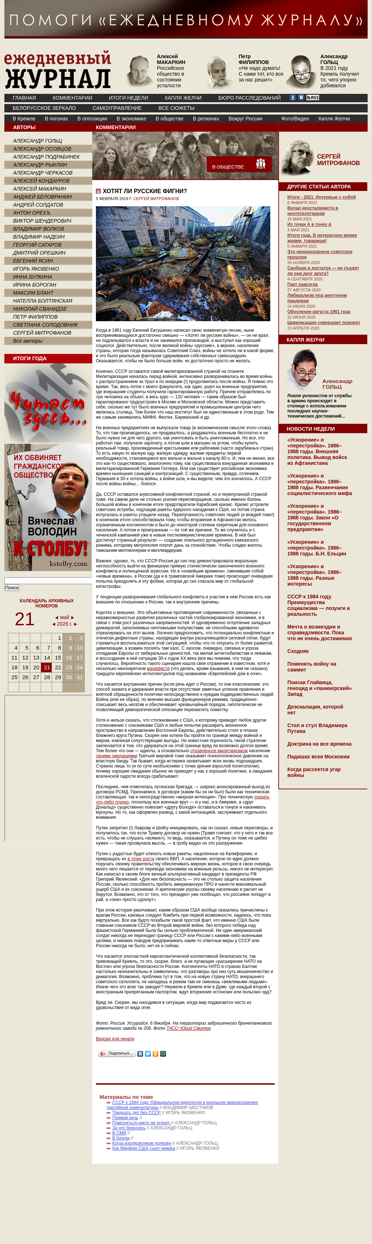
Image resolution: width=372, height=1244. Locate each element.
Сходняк (297, 651)
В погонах (56, 118)
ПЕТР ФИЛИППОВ (35, 317)
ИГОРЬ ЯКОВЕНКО (36, 269)
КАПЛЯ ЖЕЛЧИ (183, 98)
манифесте (158, 668)
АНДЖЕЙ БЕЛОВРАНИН (42, 197)
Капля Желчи (334, 118)
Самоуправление (117, 108)
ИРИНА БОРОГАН (34, 285)
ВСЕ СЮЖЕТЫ (176, 108)
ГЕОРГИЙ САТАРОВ (37, 245)
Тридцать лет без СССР (137, 1112)
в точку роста (141, 858)
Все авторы (27, 341)
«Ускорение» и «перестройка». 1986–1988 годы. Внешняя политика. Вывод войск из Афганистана (317, 451)
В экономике (131, 118)
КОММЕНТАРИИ (72, 98)
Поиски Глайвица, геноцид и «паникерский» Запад (319, 688)
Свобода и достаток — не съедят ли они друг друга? (323, 271)
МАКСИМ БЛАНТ (33, 293)
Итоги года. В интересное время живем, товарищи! (322, 238)
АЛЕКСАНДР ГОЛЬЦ (37, 141)
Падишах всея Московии (318, 756)
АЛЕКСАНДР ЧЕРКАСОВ (43, 173)
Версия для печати (115, 1038)
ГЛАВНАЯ (24, 98)
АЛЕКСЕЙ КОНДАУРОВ (41, 181)
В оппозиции (92, 118)
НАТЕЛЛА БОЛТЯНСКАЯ (42, 301)
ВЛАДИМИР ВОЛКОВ (38, 229)
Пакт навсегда (302, 284)
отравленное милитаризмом (219, 750)
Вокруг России (245, 118)
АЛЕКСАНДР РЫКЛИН (40, 165)
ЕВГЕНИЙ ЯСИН (33, 261)
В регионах (206, 118)
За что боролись (128, 1128)
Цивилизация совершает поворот (323, 322)
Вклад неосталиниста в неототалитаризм (312, 211)
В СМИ (119, 1133)
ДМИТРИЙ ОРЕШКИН (39, 253)
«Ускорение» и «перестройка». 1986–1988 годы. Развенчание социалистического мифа (319, 484)
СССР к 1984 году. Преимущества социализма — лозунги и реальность (318, 605)
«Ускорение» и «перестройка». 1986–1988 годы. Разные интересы (314, 575)
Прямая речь (125, 1117)
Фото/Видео (295, 118)
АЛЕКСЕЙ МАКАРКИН (39, 189)
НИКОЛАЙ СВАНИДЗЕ (40, 309)
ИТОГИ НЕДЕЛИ (128, 98)
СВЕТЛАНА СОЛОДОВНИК (45, 325)
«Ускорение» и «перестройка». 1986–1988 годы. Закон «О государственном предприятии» (314, 517)
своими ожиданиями (116, 755)
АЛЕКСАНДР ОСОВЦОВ (42, 149)
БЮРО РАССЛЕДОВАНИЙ (249, 98)
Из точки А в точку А (309, 224)
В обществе (169, 118)
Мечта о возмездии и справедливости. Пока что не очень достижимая (319, 632)
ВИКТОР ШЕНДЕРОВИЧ (42, 221)
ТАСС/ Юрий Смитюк (188, 1028)
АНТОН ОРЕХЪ (31, 213)
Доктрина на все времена (319, 744)
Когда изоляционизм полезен (141, 1143)
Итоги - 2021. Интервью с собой (321, 197)
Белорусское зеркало (44, 108)
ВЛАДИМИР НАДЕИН (39, 237)
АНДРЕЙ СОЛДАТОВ (38, 205)
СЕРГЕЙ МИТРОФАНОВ (42, 333)
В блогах (121, 1138)
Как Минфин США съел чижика (143, 1148)
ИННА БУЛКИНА (32, 277)
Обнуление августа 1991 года (319, 311)
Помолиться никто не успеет (141, 1122)
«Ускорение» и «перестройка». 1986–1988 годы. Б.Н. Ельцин (316, 548)
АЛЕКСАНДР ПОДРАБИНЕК (46, 157)
